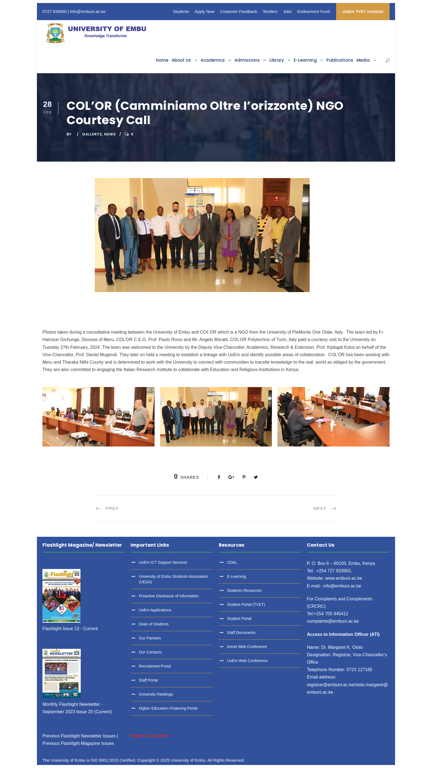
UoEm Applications (155, 610)
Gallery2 (92, 134)
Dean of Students (154, 624)
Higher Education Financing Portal (168, 708)
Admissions (247, 60)
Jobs (287, 11)
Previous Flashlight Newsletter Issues (79, 736)
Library (276, 60)
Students (181, 11)
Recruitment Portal (155, 666)
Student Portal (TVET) (246, 604)
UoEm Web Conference (247, 660)
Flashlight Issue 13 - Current (70, 628)
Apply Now (205, 11)
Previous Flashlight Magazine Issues (78, 743)
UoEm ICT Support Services (163, 562)
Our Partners (150, 638)
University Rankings (156, 694)
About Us (181, 60)
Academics (213, 60)
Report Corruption (150, 735)
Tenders (270, 11)
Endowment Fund (313, 11)
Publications (339, 60)
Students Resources (244, 590)
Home (162, 60)
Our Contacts (150, 652)
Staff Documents (241, 632)
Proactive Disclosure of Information (169, 596)
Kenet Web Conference (247, 646)
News (110, 134)
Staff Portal (148, 680)
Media (363, 60)
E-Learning (305, 60)
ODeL (232, 562)
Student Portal (239, 618)
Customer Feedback (238, 11)
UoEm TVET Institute (362, 11)
